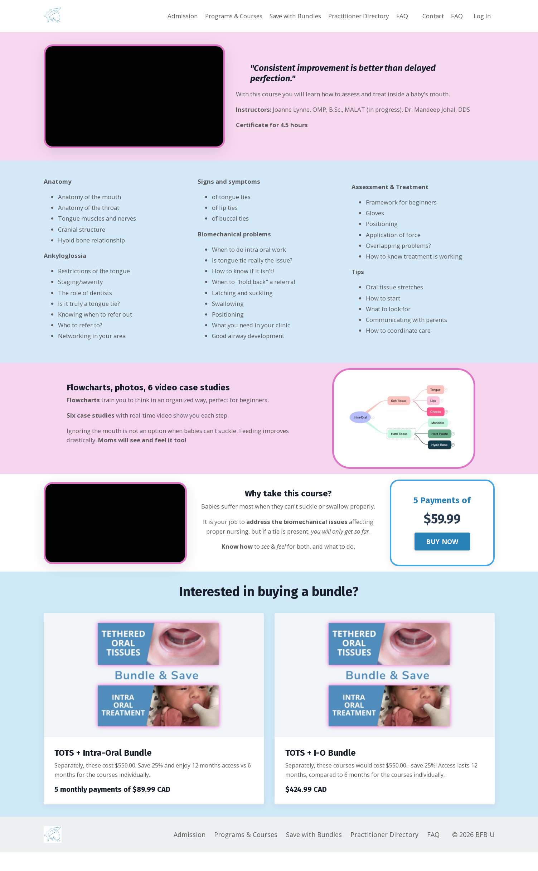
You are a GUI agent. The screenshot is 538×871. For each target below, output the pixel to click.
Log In (481, 15)
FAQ (397, 15)
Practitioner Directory (349, 15)
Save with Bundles (280, 15)
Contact (429, 15)
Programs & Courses (213, 15)
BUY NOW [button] (442, 557)
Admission (159, 15)
